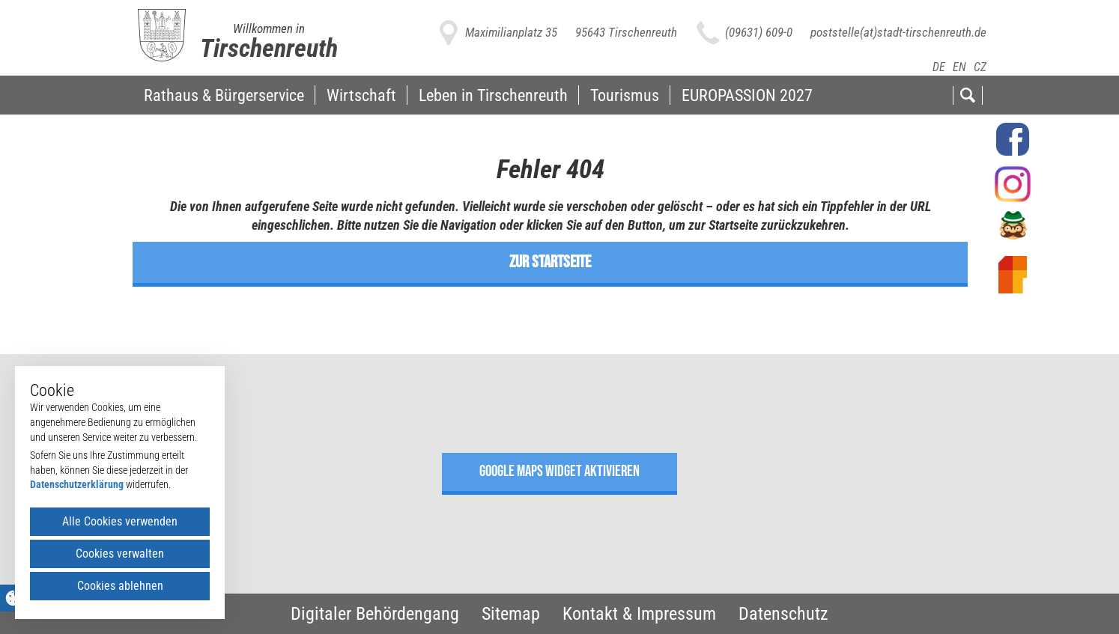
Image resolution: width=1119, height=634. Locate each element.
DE (938, 67)
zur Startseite (550, 262)
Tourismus (624, 95)
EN (959, 67)
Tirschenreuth (269, 48)
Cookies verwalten (120, 553)
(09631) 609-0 (758, 32)
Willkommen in (269, 28)
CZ (980, 67)
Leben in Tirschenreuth (493, 95)
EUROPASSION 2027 (747, 95)
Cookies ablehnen (120, 586)
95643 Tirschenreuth (626, 32)
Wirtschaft (361, 95)
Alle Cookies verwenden (120, 521)
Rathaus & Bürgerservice (224, 95)
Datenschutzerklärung (77, 484)
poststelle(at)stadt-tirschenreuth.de (898, 32)
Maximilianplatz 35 (511, 32)
